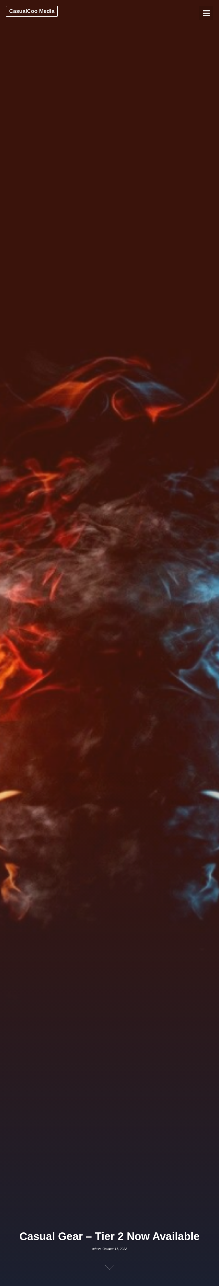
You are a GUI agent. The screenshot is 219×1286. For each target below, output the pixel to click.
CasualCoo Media (31, 11)
